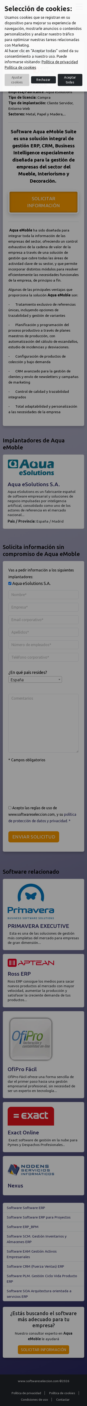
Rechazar (43, 80)
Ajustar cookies (17, 80)
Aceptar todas (70, 80)
